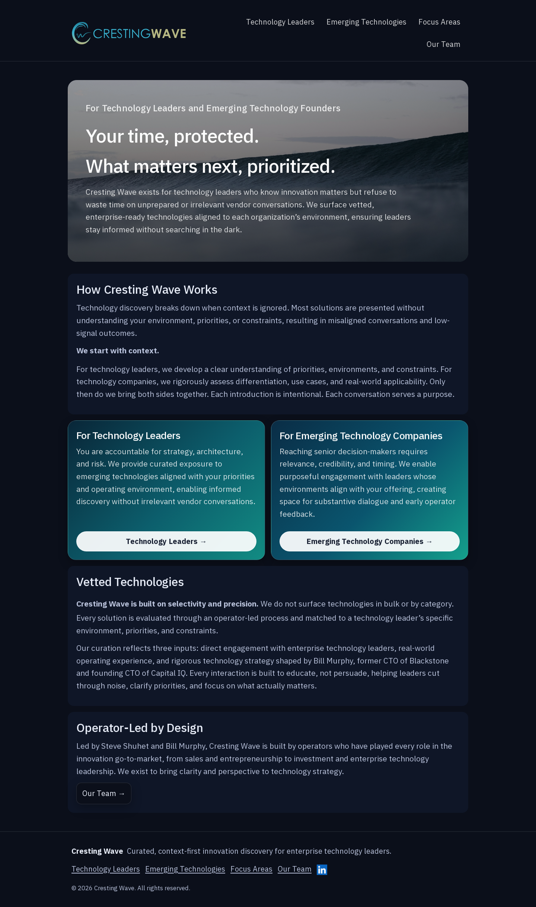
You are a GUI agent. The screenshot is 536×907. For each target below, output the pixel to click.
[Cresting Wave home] (128, 33)
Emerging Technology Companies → (369, 541)
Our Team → (103, 793)
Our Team (443, 44)
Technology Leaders (280, 22)
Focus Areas (439, 22)
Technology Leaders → (166, 541)
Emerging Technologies (366, 22)
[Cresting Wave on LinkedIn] (322, 869)
